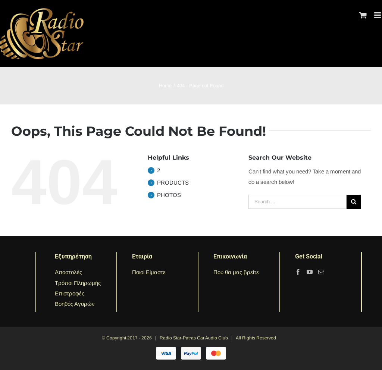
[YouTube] (310, 272)
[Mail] (321, 272)
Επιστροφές (69, 293)
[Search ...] (297, 202)
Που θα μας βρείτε (236, 272)
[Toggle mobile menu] (378, 15)
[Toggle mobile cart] (363, 15)
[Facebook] (298, 272)
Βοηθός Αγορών (75, 304)
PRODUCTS (173, 182)
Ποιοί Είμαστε (149, 272)
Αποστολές (68, 272)
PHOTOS (169, 195)
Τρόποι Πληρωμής (78, 283)
